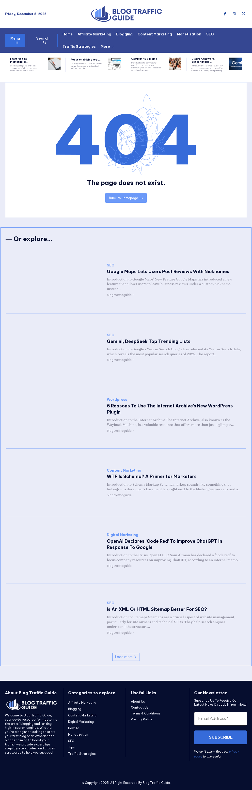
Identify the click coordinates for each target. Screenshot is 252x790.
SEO (110, 265)
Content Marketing (124, 470)
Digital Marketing (122, 535)
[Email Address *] (220, 719)
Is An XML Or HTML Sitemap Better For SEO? (157, 609)
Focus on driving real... (85, 59)
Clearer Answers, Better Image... (203, 60)
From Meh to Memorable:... (19, 60)
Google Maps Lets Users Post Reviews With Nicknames (168, 271)
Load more (126, 657)
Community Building (144, 59)
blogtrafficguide (119, 295)
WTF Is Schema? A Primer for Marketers (152, 476)
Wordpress (117, 400)
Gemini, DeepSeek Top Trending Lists (148, 341)
